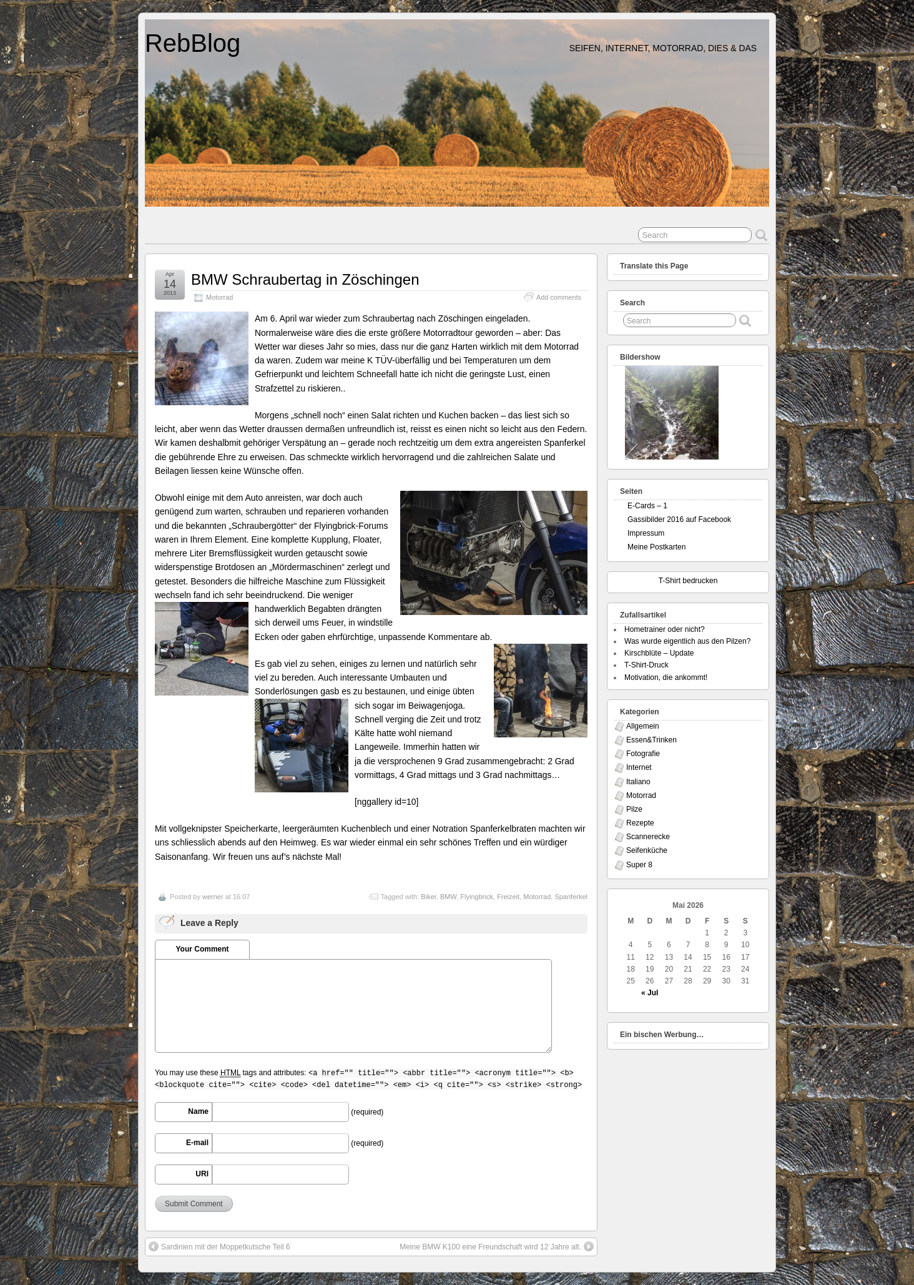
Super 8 (639, 864)
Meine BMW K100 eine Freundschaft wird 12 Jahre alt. (497, 1246)
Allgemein (642, 726)
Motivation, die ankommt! (665, 677)
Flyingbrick (476, 896)
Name (198, 1111)
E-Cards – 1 (647, 505)
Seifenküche (646, 850)
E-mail (197, 1142)
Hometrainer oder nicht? (664, 629)
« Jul (649, 992)
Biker (428, 896)
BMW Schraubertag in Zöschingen (305, 279)
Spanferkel (570, 896)
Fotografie (643, 753)
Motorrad (219, 297)
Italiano (638, 781)
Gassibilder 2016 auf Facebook (679, 519)
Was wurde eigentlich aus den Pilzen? (687, 641)
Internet (639, 767)
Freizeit (508, 896)
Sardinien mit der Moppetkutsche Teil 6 (219, 1246)
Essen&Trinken (651, 740)
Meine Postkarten (656, 547)
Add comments (558, 297)
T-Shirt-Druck (646, 665)
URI (202, 1173)
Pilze (634, 809)
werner (213, 896)
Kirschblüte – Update (659, 653)
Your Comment (201, 949)
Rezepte (640, 823)
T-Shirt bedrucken (688, 580)
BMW (448, 896)
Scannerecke (648, 836)
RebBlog (192, 43)
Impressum (645, 533)
